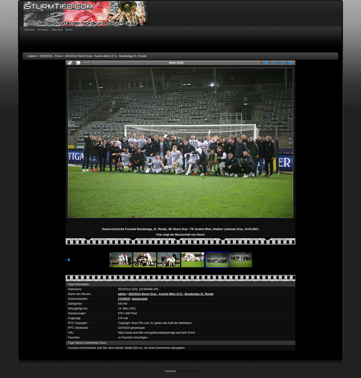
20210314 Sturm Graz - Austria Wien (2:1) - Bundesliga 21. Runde (105, 56)
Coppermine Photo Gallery (188, 371)
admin (122, 294)
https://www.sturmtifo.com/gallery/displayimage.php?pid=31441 (156, 332)
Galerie (31, 56)
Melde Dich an (134, 347)
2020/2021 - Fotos (51, 56)
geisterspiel (140, 298)
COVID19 (124, 298)
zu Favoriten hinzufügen (133, 337)
